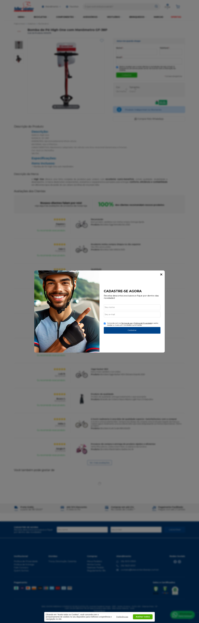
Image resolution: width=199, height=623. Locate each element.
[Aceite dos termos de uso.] (105, 323)
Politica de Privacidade (143, 323)
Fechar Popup (161, 274)
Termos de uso (126, 323)
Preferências (122, 617)
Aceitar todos (143, 617)
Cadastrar (132, 330)
